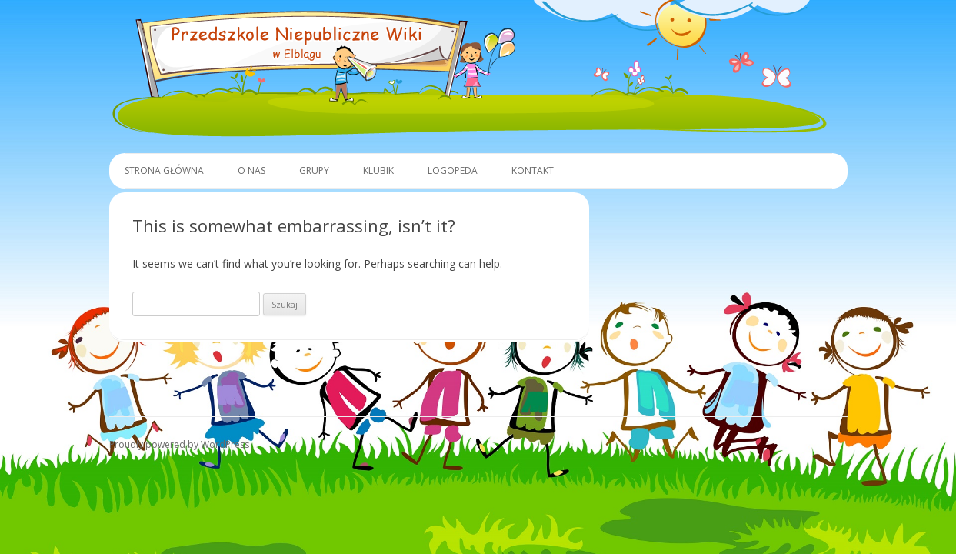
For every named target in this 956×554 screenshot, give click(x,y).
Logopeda (453, 170)
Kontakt (532, 170)
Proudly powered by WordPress (179, 444)
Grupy (314, 170)
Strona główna (164, 170)
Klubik (378, 170)
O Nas (251, 170)
